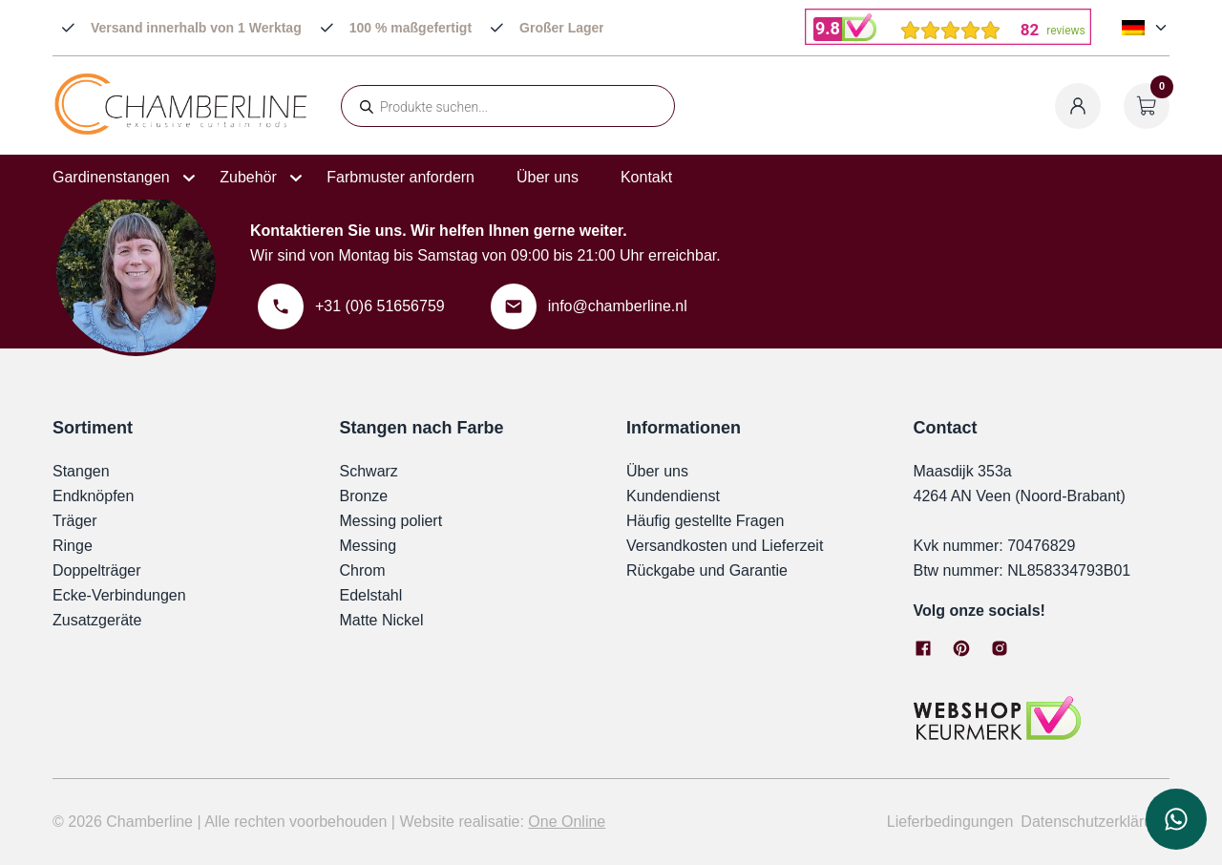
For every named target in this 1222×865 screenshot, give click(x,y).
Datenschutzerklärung (1095, 821)
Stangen (81, 471)
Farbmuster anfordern (400, 177)
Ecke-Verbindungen (119, 595)
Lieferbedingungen (950, 821)
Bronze (364, 496)
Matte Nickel (382, 620)
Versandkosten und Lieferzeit (724, 546)
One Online (566, 821)
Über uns (547, 177)
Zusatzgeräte (97, 620)
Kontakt (646, 177)
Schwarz (369, 471)
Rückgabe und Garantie (707, 570)
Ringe (73, 546)
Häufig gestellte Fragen (705, 521)
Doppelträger (97, 570)
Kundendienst (673, 496)
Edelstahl (371, 595)
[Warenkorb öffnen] (1146, 106)
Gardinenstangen (111, 177)
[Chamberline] (181, 131)
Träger (75, 521)
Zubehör (248, 177)
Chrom (363, 570)
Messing (368, 546)
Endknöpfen (93, 496)
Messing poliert (391, 521)
